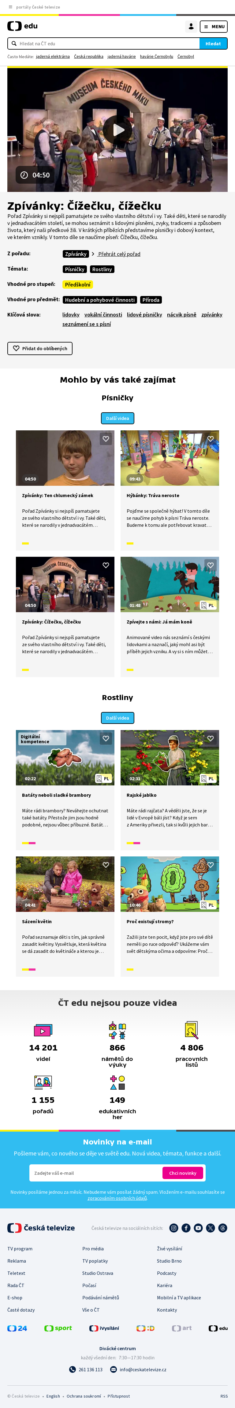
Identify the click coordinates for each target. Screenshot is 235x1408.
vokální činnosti (103, 314)
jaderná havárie (122, 56)
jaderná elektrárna (53, 56)
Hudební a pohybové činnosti (100, 299)
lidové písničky (144, 314)
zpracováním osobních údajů (117, 1197)
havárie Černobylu (156, 56)
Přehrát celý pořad (118, 253)
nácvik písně (181, 314)
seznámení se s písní (86, 324)
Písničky (74, 269)
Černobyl (185, 56)
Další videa (117, 417)
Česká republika (88, 56)
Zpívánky (76, 253)
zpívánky (211, 314)
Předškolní (77, 284)
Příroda (151, 299)
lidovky (71, 314)
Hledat (213, 43)
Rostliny (102, 269)
